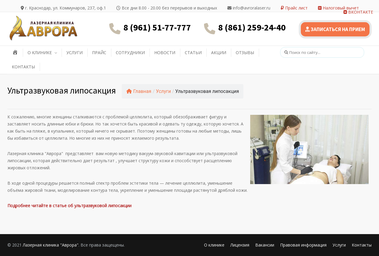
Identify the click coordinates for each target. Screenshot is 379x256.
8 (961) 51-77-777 (157, 27)
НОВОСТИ (164, 52)
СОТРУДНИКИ (130, 52)
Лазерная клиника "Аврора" (50, 245)
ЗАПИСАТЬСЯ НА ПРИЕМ (335, 29)
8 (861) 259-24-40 (252, 27)
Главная (138, 91)
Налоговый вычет (338, 8)
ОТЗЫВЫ (245, 52)
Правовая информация (303, 245)
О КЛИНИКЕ (40, 52)
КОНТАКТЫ (23, 67)
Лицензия (239, 245)
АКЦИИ (218, 52)
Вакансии (264, 245)
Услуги (163, 91)
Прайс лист (294, 8)
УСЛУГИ (74, 52)
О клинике (214, 245)
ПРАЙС (99, 52)
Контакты (362, 245)
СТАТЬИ (193, 52)
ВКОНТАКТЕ (358, 12)
